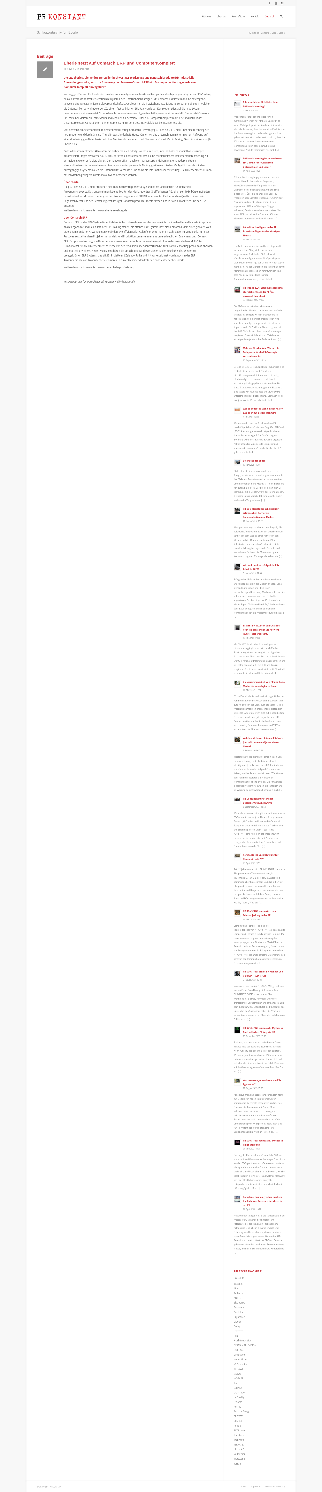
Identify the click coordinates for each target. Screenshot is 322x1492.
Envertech (239, 1331)
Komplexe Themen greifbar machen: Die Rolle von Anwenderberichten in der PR (262, 1201)
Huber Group (241, 1359)
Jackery (237, 1373)
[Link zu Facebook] (270, 3)
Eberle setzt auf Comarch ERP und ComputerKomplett (119, 63)
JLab (236, 1383)
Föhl (236, 1336)
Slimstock (239, 1435)
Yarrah (237, 1463)
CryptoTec (239, 1317)
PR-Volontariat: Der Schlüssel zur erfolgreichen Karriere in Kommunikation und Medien (261, 513)
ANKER (237, 1298)
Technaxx (239, 1440)
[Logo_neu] (61, 16)
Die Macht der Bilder (254, 460)
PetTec (237, 1406)
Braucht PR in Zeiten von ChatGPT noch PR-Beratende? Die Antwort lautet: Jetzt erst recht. (261, 629)
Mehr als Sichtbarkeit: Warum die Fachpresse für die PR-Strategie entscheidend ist (261, 352)
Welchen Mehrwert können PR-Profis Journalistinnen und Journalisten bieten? (263, 742)
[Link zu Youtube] (276, 3)
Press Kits (239, 1278)
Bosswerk (239, 1307)
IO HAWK (239, 1369)
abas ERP (238, 1284)
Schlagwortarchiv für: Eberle (57, 32)
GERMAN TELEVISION (245, 1345)
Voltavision (240, 1454)
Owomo (238, 1402)
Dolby (237, 1326)
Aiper (236, 1288)
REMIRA (238, 1421)
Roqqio (238, 1425)
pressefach (84, 68)
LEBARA (238, 1388)
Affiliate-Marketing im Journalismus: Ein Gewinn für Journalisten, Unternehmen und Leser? (262, 162)
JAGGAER (238, 1378)
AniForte (238, 1293)
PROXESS (238, 1416)
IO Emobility (240, 1364)
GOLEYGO (239, 1350)
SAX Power (239, 1430)
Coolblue (238, 1312)
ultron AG (239, 1449)
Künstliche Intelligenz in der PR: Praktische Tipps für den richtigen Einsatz (261, 231)
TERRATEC (239, 1444)
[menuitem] (206, 16)
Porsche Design (242, 1411)
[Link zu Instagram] (282, 3)
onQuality (239, 1397)
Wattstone (239, 1458)
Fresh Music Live (242, 1340)
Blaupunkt (239, 1302)
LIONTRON (240, 1392)
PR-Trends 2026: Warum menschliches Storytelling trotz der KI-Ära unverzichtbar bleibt (263, 291)
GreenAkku (240, 1354)
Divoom (238, 1321)
